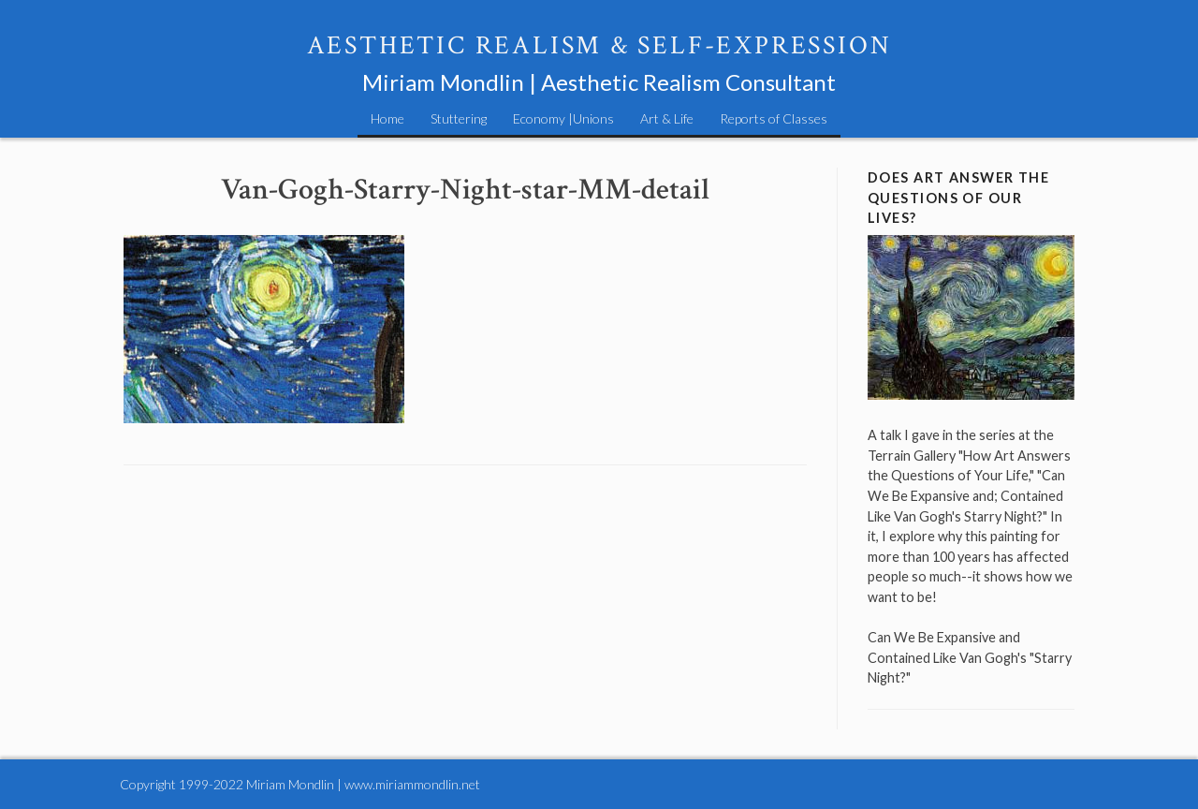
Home (387, 118)
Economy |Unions (563, 118)
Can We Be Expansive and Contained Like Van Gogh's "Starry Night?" (970, 657)
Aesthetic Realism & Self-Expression (599, 45)
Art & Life (667, 118)
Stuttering (459, 118)
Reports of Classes (773, 118)
